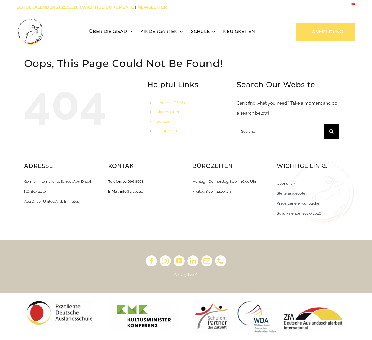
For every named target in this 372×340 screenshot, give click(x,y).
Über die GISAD (171, 103)
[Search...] (280, 131)
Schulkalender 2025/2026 (47, 7)
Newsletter (152, 7)
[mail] (206, 260)
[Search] (331, 131)
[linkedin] (192, 260)
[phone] (220, 260)
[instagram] (165, 260)
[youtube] (179, 260)
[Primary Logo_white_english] (30, 19)
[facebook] (151, 260)
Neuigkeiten (167, 131)
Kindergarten (168, 112)
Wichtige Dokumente (108, 7)
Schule (163, 121)
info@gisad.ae (131, 191)
